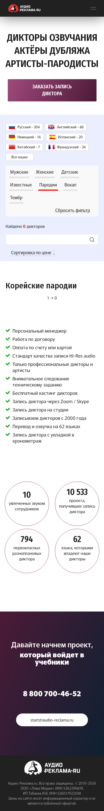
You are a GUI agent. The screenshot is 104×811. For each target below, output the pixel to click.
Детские (69, 171)
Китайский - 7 (28, 146)
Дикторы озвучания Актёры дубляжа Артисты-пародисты (52, 50)
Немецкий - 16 (29, 136)
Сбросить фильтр (72, 210)
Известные (21, 184)
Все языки (19, 156)
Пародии (48, 184)
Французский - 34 (71, 146)
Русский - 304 (28, 126)
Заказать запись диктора (52, 90)
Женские (45, 171)
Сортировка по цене (31, 252)
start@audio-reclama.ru (52, 720)
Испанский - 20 (70, 136)
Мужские (19, 171)
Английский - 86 (70, 126)
